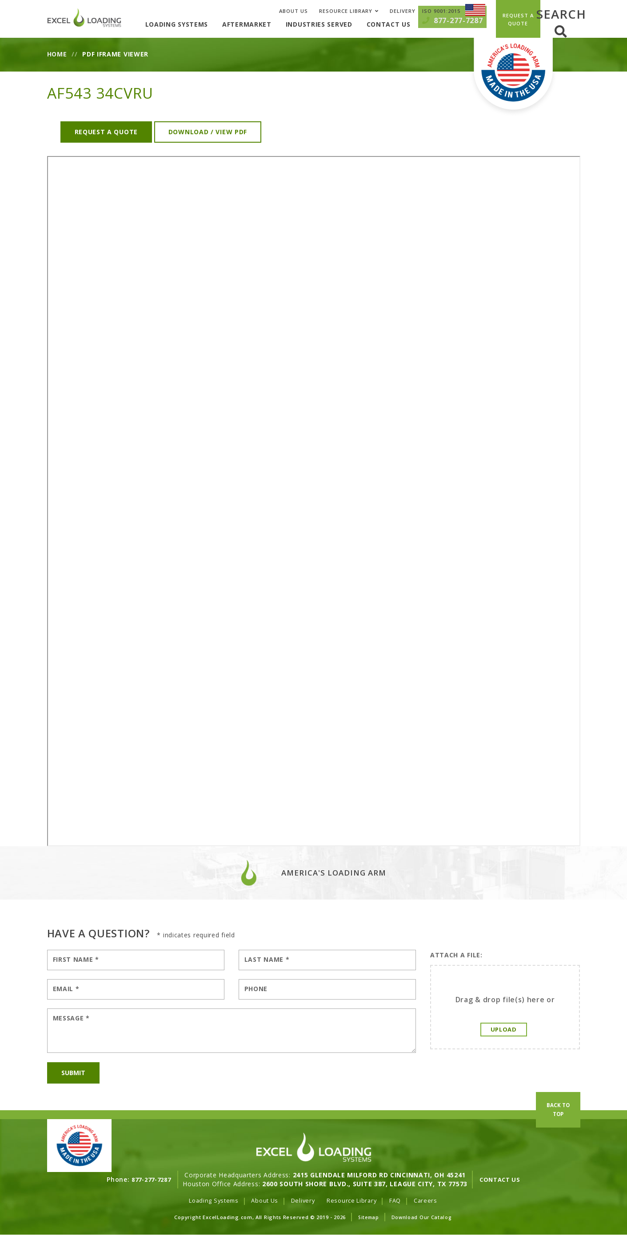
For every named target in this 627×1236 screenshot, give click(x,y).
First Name (76, 959)
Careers (432, 1200)
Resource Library (345, 11)
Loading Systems (192, 24)
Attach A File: (456, 955)
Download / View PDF (207, 132)
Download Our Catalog (422, 1217)
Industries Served (334, 24)
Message (71, 1018)
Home (57, 54)
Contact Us (404, 24)
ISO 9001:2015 (441, 11)
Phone (256, 988)
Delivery (402, 11)
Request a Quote (106, 132)
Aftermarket (262, 24)
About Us (293, 11)
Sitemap (367, 1217)
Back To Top (558, 1136)
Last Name (267, 959)
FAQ (401, 1200)
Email (66, 988)
